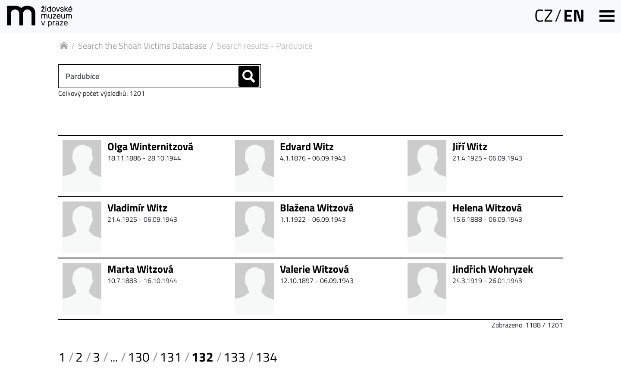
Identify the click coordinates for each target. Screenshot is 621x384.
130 (139, 357)
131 (171, 357)
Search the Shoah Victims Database (142, 45)
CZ (543, 15)
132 (202, 357)
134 (266, 357)
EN (574, 15)
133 (234, 357)
